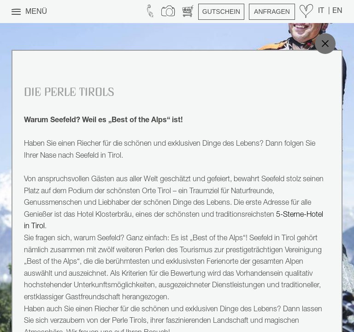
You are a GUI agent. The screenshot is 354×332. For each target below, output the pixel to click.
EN (337, 11)
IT (322, 11)
